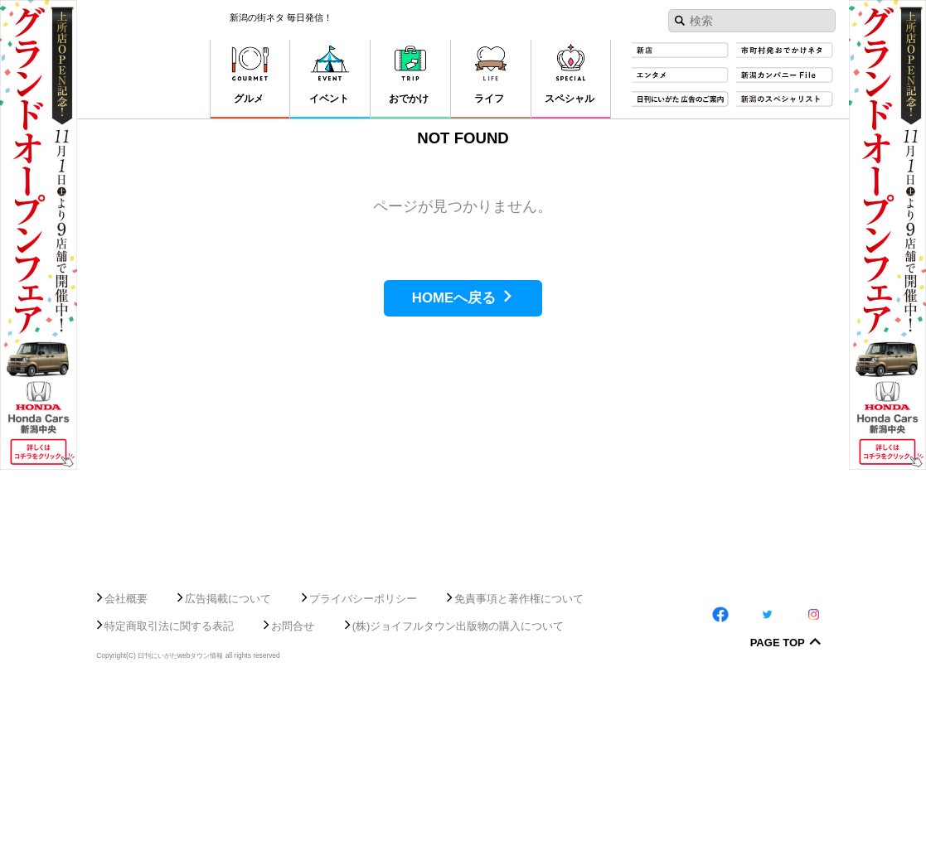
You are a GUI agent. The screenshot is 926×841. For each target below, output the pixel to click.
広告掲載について (228, 748)
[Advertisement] (463, 669)
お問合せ (292, 776)
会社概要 (126, 748)
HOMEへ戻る (454, 298)
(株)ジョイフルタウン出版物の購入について (458, 776)
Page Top (777, 794)
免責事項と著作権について (519, 748)
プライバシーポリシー (363, 748)
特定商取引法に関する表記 (169, 776)
